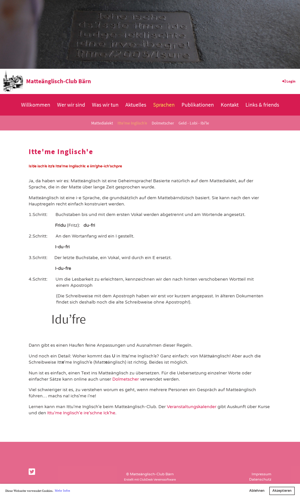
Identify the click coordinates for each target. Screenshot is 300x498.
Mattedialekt (102, 123)
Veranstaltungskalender (191, 406)
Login (288, 81)
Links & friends (262, 104)
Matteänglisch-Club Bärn (58, 81)
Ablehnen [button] (256, 491)
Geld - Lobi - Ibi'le (194, 123)
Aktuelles (135, 104)
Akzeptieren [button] (282, 491)
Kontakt (230, 104)
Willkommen (35, 104)
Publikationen (198, 104)
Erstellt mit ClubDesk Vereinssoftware (150, 479)
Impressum (261, 474)
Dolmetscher (163, 123)
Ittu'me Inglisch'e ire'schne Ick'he (81, 412)
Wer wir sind (71, 104)
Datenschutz (260, 479)
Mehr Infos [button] (62, 490)
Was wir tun (105, 104)
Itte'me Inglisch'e (132, 123)
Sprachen (164, 104)
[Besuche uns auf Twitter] (32, 472)
